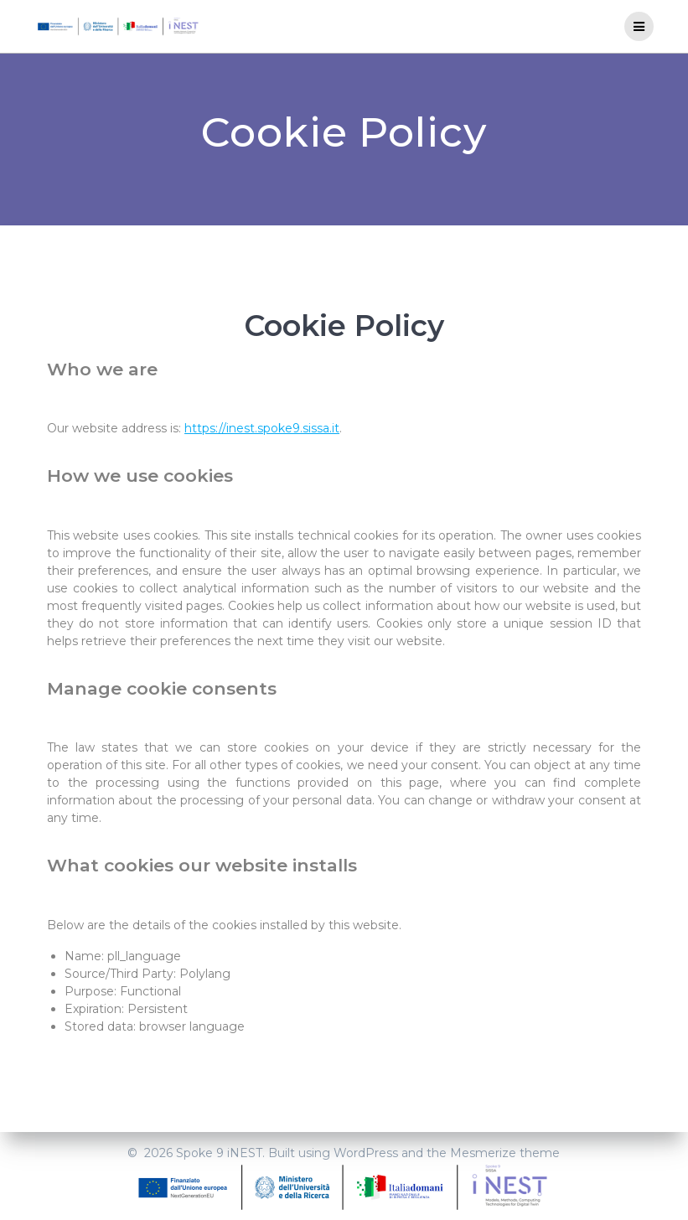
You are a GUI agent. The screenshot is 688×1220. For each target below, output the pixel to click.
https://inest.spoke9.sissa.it (261, 428)
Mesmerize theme (505, 1153)
